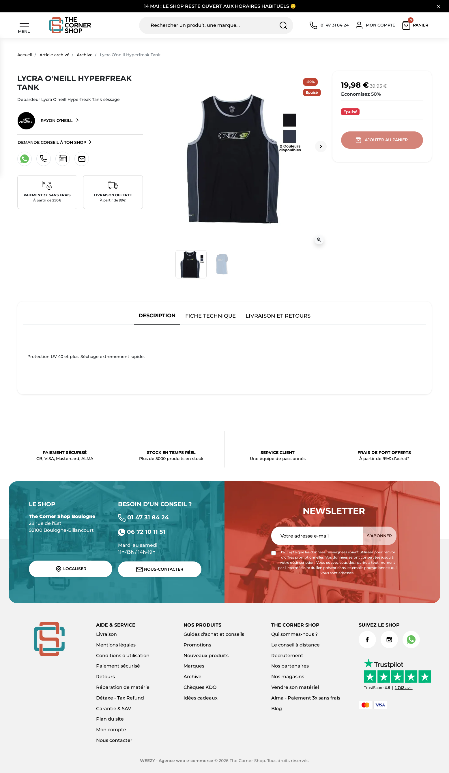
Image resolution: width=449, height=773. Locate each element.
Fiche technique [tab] (210, 316)
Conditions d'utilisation (122, 655)
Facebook (367, 639)
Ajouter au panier (382, 140)
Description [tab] (157, 315)
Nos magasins (287, 676)
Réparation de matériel (123, 687)
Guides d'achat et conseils (214, 634)
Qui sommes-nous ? (294, 634)
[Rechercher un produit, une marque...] (216, 25)
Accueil (24, 54)
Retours (105, 676)
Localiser (70, 568)
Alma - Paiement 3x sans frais (305, 698)
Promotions (197, 645)
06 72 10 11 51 (141, 531)
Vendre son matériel (295, 687)
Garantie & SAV (113, 708)
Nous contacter (114, 740)
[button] (416, 25)
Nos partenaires (290, 666)
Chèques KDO (200, 687)
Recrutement (287, 655)
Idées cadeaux (201, 698)
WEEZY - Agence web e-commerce (176, 760)
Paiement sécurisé (118, 666)
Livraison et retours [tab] (278, 316)
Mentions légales (116, 645)
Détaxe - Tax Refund (120, 698)
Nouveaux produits (206, 655)
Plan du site (110, 719)
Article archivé (55, 54)
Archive (85, 54)
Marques (194, 666)
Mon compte (111, 729)
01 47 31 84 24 (143, 517)
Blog (276, 708)
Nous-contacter (159, 569)
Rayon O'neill (46, 120)
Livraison (106, 634)
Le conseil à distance (295, 645)
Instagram (389, 639)
